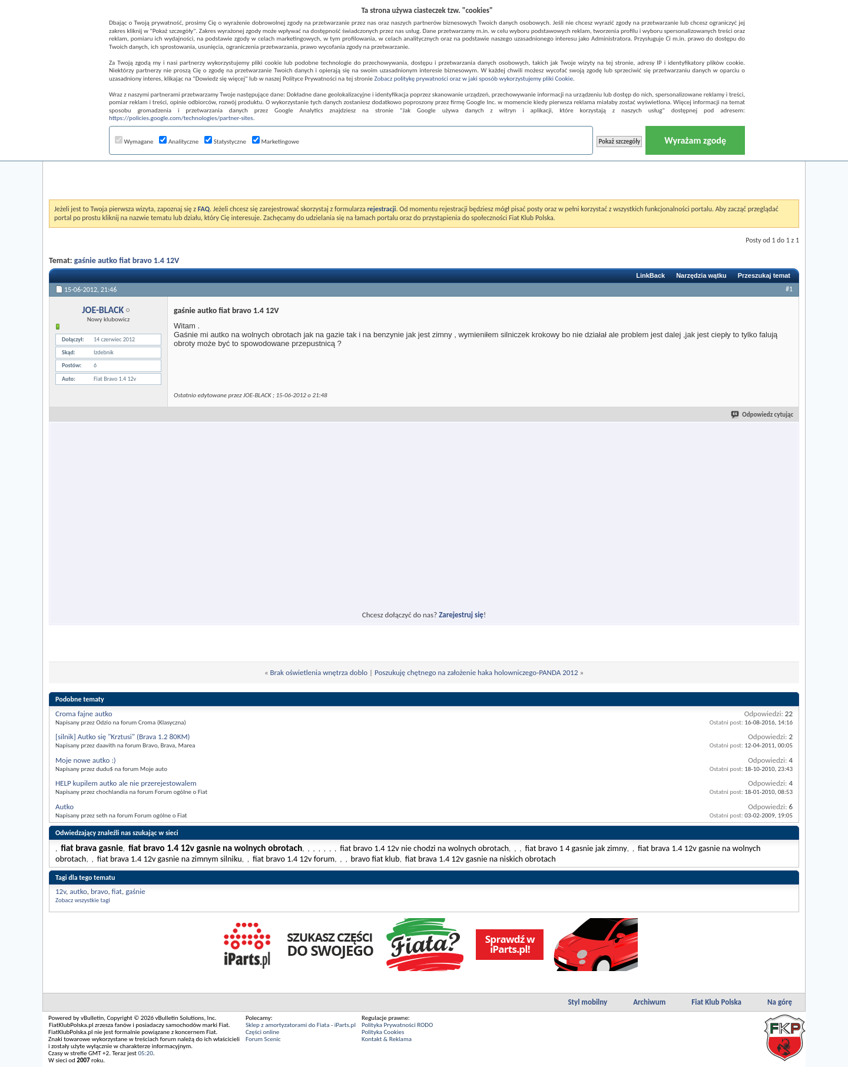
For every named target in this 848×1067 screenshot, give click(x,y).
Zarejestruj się (461, 614)
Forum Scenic (263, 1039)
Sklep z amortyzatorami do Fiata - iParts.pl (301, 1025)
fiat (117, 891)
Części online (262, 1032)
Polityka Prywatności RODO (397, 1025)
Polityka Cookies (383, 1032)
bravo (99, 891)
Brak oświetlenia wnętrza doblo (319, 672)
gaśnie (135, 891)
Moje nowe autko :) (85, 760)
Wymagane (134, 141)
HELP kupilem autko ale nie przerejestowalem (126, 783)
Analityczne (178, 141)
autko (78, 891)
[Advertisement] (424, 170)
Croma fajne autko (83, 713)
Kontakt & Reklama (387, 1039)
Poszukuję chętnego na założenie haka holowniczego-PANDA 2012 (476, 672)
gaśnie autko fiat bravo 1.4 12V (127, 260)
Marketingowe (275, 141)
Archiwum (649, 1002)
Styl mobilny (587, 1002)
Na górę (779, 1002)
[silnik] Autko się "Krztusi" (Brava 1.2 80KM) (122, 736)
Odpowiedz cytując (762, 414)
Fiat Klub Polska (716, 1002)
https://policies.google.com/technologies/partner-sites (181, 118)
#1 (789, 289)
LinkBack (650, 275)
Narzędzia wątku (701, 275)
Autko (64, 806)
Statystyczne (225, 141)
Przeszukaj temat (764, 275)
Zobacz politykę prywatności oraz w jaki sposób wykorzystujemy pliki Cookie (473, 78)
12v (60, 891)
